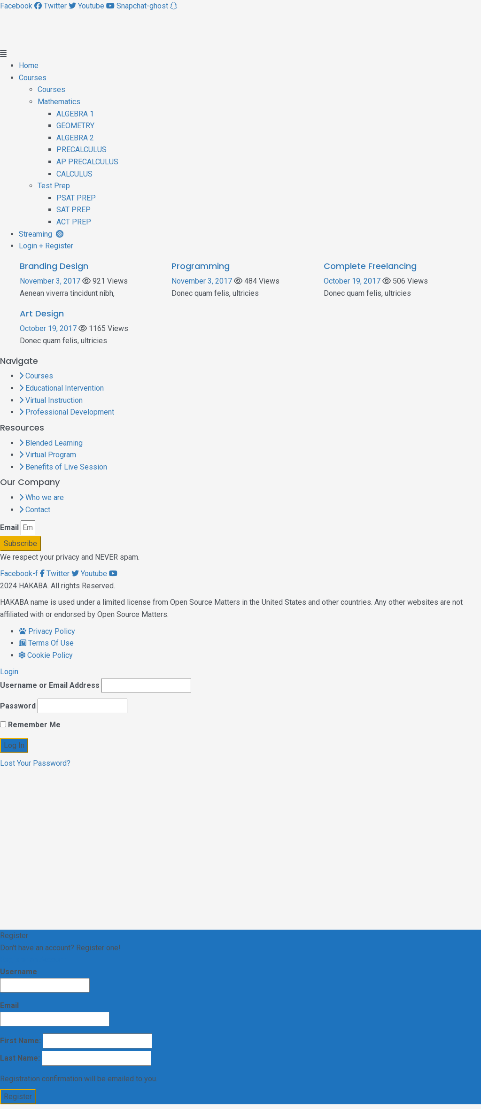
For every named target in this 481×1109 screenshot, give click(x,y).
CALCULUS (74, 173)
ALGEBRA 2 (75, 137)
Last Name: (75, 1058)
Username (45, 980)
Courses (33, 77)
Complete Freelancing (370, 266)
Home (29, 65)
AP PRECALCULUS (87, 161)
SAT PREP (73, 209)
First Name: (76, 1040)
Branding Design (54, 266)
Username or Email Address (50, 685)
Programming (200, 266)
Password (18, 705)
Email (9, 527)
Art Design (42, 313)
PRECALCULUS (81, 149)
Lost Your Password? (35, 763)
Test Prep (54, 185)
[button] (240, 54)
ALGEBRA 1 (75, 113)
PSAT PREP (76, 197)
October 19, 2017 (352, 281)
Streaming (41, 234)
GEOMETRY (75, 125)
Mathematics (59, 101)
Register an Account (33, 959)
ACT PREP (73, 221)
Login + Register (46, 245)
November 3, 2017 (50, 281)
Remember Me (30, 724)
